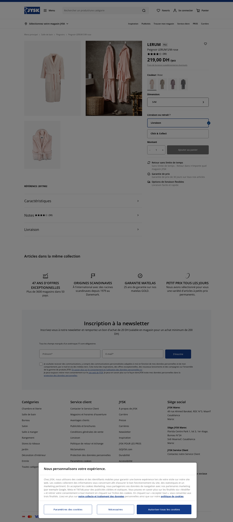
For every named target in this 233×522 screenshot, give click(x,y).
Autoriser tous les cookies (164, 509)
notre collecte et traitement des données (101, 496)
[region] (118, 490)
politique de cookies (172, 496)
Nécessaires (115, 509)
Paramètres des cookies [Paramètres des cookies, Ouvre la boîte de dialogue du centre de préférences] (68, 509)
